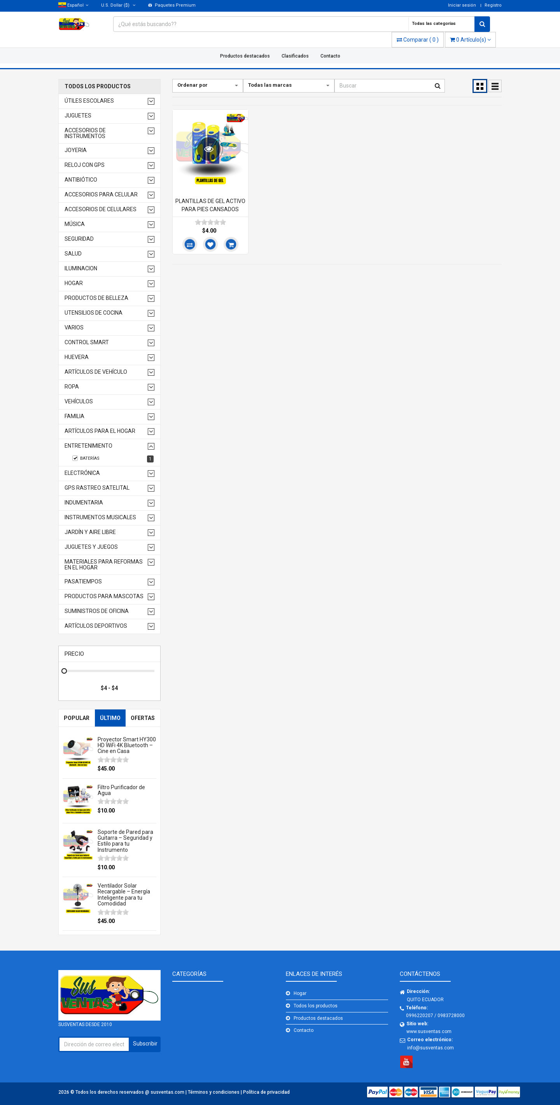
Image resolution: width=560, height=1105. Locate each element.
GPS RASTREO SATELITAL (97, 488)
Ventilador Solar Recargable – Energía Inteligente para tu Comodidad (124, 895)
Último (110, 718)
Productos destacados (245, 56)
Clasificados (295, 56)
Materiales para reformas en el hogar (104, 565)
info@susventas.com (430, 1048)
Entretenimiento (88, 446)
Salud (73, 254)
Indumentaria (84, 503)
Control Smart (87, 342)
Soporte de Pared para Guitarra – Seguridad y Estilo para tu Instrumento (125, 841)
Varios (74, 328)
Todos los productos (98, 86)
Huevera (77, 357)
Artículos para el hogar (100, 431)
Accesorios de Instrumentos (85, 133)
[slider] (113, 760)
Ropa (72, 387)
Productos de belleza (96, 298)
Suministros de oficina (97, 611)
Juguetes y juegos (91, 547)
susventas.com (168, 1092)
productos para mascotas (104, 596)
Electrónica (82, 473)
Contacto (330, 56)
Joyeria (76, 150)
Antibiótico (81, 180)
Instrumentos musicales (100, 517)
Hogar (74, 283)
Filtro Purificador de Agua (121, 790)
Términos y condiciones (214, 1092)
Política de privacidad (266, 1092)
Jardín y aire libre (90, 532)
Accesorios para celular (101, 195)
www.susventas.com (429, 1031)
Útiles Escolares (89, 101)
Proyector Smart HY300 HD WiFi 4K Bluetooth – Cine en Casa (127, 745)
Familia (74, 416)
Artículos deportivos (96, 626)
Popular (76, 718)
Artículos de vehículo (96, 372)
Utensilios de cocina (93, 313)
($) (118, 5)
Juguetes (78, 116)
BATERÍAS (113, 458)
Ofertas (143, 718)
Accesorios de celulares (100, 209)
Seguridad (79, 239)
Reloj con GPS (85, 165)
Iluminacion (81, 268)
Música (75, 224)
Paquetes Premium (172, 5)
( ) (418, 40)
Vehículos (79, 402)
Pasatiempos (83, 582)
